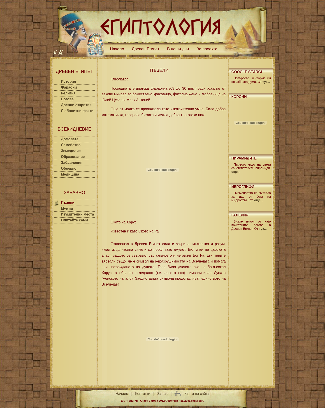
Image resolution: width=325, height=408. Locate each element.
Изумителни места (77, 214)
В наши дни (178, 49)
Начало (117, 49)
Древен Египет (146, 49)
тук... (266, 82)
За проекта (207, 49)
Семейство (71, 145)
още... (235, 172)
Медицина (70, 174)
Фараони (69, 87)
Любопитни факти (77, 111)
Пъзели (67, 202)
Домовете (70, 139)
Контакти (142, 394)
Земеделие (71, 151)
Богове (67, 99)
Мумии (67, 208)
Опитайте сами (74, 220)
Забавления (71, 162)
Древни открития (76, 105)
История (68, 81)
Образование (73, 157)
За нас (162, 394)
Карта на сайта (196, 394)
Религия (68, 93)
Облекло (69, 168)
